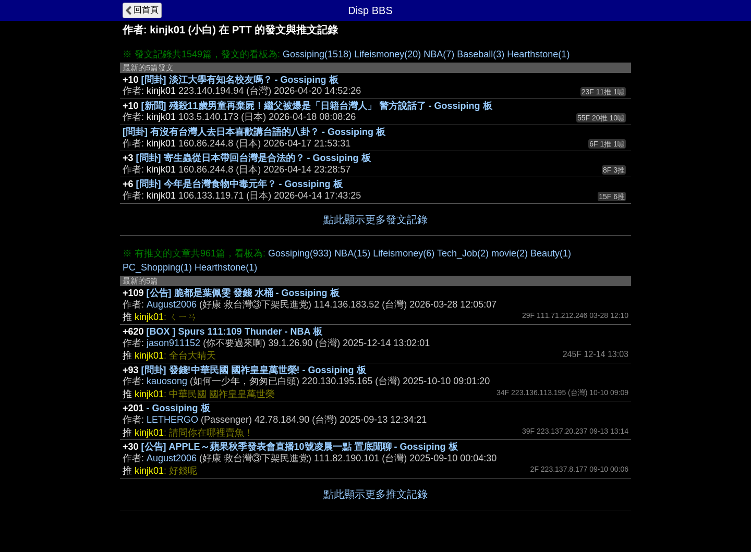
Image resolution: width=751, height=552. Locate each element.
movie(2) (509, 253)
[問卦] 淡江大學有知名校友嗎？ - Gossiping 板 (239, 80)
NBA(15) (352, 253)
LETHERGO (172, 419)
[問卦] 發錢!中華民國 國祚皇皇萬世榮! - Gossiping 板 (253, 370)
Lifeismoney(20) (387, 54)
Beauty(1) (550, 253)
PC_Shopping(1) (157, 267)
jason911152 (173, 343)
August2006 (172, 304)
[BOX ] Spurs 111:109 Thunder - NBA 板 (234, 331)
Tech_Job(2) (463, 253)
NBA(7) (438, 54)
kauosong (167, 381)
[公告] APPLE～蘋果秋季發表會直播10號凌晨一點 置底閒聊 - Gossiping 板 (299, 446)
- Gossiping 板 (178, 408)
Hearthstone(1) (538, 54)
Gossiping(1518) (317, 54)
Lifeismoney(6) (403, 253)
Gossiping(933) (300, 253)
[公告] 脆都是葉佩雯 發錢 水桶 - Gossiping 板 (243, 293)
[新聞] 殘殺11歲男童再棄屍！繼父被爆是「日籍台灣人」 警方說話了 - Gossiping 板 (316, 106)
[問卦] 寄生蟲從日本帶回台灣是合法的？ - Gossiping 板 (253, 158)
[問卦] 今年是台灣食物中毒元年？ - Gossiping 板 (239, 184)
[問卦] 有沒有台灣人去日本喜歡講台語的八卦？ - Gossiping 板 (254, 132)
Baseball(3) (480, 54)
